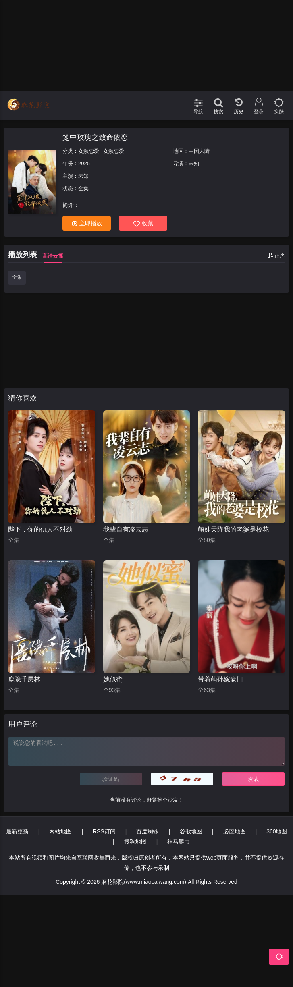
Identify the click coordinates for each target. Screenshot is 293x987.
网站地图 (60, 831)
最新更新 (17, 831)
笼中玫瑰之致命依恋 (95, 137)
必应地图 (234, 831)
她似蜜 (113, 679)
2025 (84, 163)
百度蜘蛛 (147, 831)
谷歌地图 (191, 831)
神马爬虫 (178, 841)
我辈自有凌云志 (125, 529)
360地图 (276, 831)
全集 (17, 277)
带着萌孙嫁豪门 (220, 679)
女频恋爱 (88, 151)
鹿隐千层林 (24, 679)
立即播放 (87, 223)
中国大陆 (199, 151)
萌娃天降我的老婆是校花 (233, 529)
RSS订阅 (104, 831)
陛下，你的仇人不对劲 (40, 529)
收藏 (143, 223)
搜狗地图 (135, 841)
